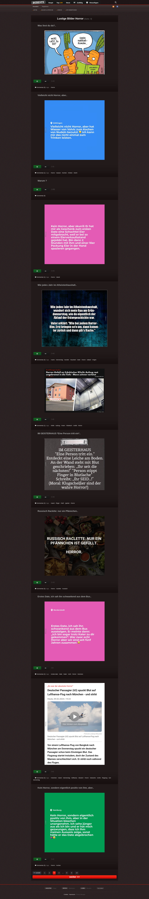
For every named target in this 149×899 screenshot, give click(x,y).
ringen (94, 360)
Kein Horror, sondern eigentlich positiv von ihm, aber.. (66, 788)
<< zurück (37, 873)
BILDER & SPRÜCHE (47, 10)
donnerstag (59, 360)
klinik (52, 425)
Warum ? (42, 181)
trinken (70, 173)
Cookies (66, 894)
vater (79, 360)
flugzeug (104, 778)
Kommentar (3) (40, 778)
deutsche (93, 778)
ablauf (89, 360)
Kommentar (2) (40, 503)
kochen (65, 173)
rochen (59, 865)
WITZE (35, 10)
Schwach (45, 81)
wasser (59, 173)
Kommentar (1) (40, 173)
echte (99, 778)
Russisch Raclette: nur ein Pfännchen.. (58, 511)
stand (58, 277)
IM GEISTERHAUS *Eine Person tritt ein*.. (59, 433)
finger (57, 503)
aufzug (58, 425)
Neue (68, 3)
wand (53, 503)
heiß (62, 503)
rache (53, 360)
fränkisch (69, 425)
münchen (54, 778)
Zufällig (78, 3)
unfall (75, 425)
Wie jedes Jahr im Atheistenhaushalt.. (57, 285)
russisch (65, 588)
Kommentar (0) (40, 87)
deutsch (81, 778)
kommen (80, 674)
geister (68, 503)
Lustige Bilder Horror (70, 18)
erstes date (54, 674)
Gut (37, 81)
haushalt (73, 360)
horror (53, 87)
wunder (67, 360)
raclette (59, 588)
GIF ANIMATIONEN (71, 10)
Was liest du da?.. (47, 25)
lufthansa (74, 778)
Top (60, 3)
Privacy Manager (80, 894)
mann (63, 425)
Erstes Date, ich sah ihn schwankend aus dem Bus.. (64, 596)
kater (65, 674)
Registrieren (45, 6)
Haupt (50, 3)
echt (70, 674)
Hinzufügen (92, 3)
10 (77, 873)
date (61, 674)
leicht (75, 173)
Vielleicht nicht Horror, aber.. (52, 95)
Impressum (72, 894)
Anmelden (36, 6)
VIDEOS (59, 10)
